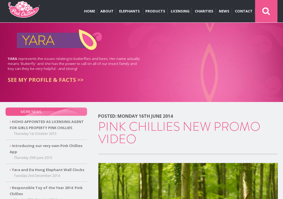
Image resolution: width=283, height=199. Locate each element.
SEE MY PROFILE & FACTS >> (45, 79)
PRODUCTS (155, 11)
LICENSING (180, 11)
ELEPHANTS (130, 11)
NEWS (224, 11)
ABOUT (107, 11)
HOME (89, 11)
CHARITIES (204, 11)
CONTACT (244, 11)
